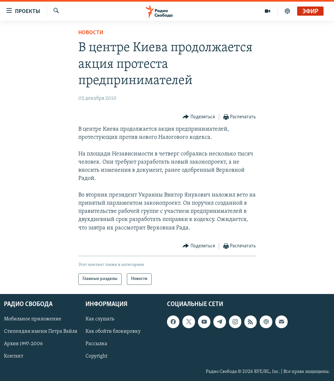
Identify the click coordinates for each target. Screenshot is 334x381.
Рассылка (96, 343)
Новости (90, 33)
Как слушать (99, 319)
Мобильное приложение (32, 319)
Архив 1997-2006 (23, 343)
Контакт (13, 356)
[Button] (199, 117)
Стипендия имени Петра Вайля (40, 331)
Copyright (96, 356)
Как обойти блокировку (113, 331)
